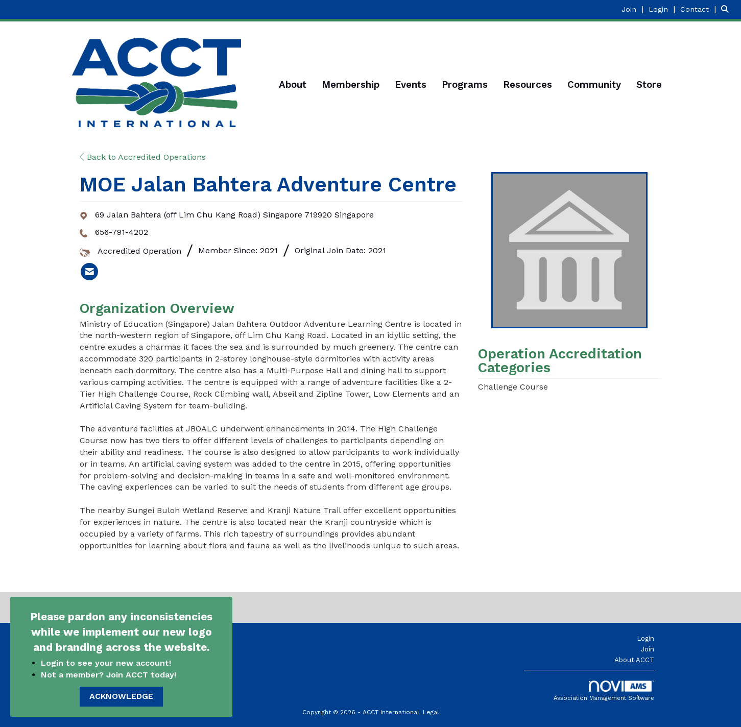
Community (594, 84)
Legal (431, 712)
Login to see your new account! (107, 663)
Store (649, 84)
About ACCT (634, 660)
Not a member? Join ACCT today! (108, 675)
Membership (350, 84)
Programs (465, 84)
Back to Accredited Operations (143, 157)
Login (645, 638)
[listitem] (634, 9)
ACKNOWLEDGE (121, 696)
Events (410, 84)
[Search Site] (727, 9)
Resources (527, 84)
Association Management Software (604, 691)
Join (647, 649)
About (292, 84)
